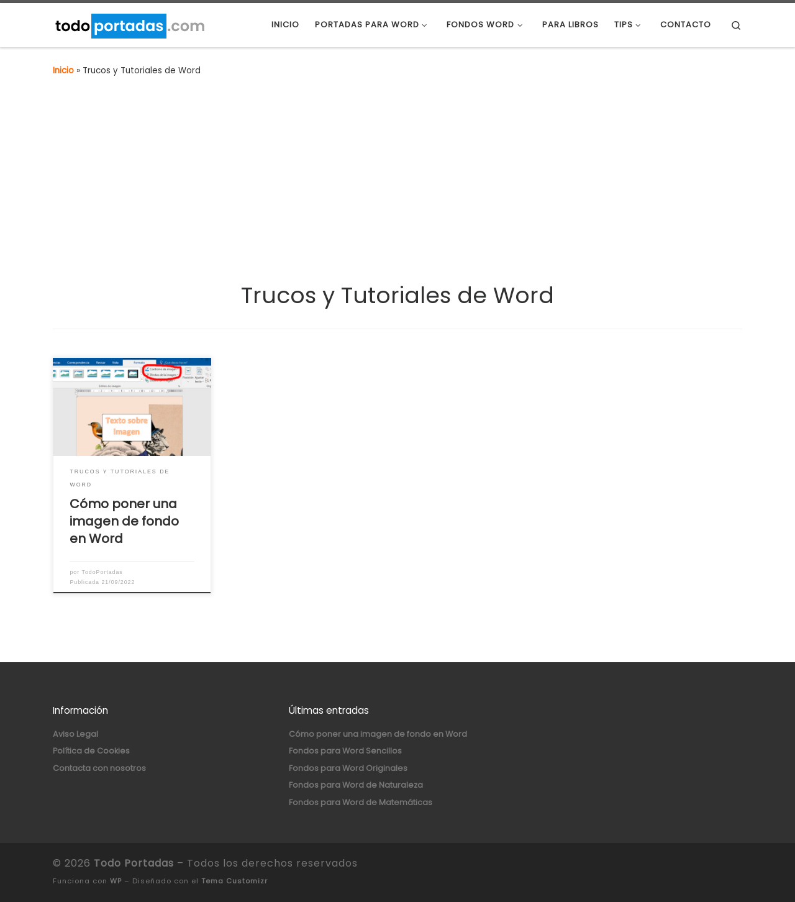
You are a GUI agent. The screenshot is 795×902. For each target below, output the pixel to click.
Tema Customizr (234, 881)
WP (116, 881)
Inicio (63, 70)
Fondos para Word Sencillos (345, 750)
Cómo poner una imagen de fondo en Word (124, 521)
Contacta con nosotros (99, 768)
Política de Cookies (91, 750)
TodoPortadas (102, 572)
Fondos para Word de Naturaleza (356, 785)
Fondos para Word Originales (348, 768)
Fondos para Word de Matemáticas (360, 802)
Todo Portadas (134, 863)
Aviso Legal (75, 734)
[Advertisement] (397, 188)
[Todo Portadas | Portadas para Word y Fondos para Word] (129, 24)
